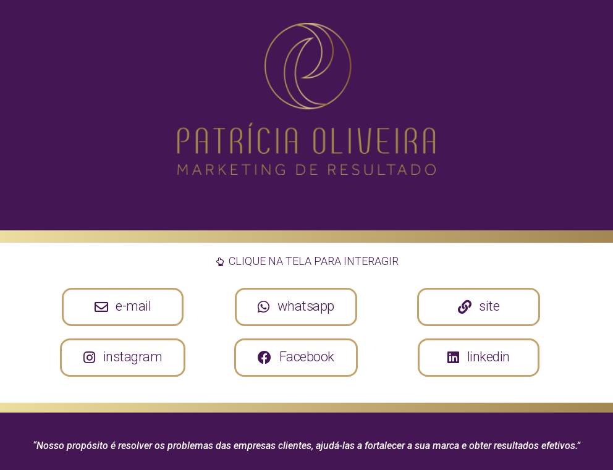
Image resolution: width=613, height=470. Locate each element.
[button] (123, 307)
